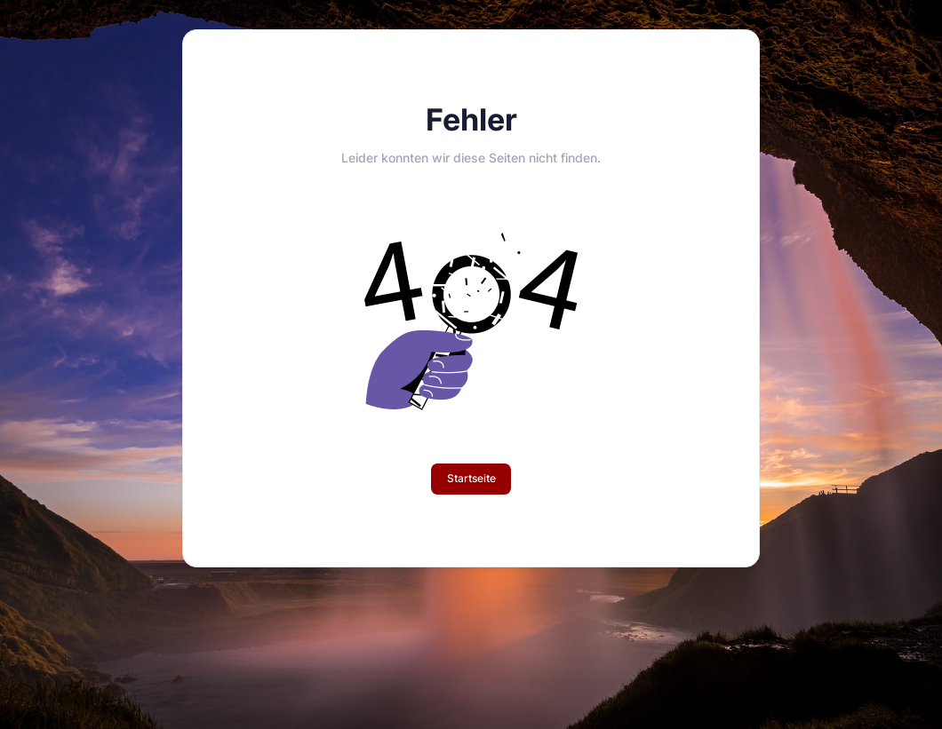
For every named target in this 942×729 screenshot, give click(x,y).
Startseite (471, 478)
